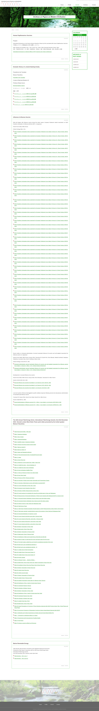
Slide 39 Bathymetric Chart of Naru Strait (23, 529)
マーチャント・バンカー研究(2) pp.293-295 (25, 99)
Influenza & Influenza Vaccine (21, 117)
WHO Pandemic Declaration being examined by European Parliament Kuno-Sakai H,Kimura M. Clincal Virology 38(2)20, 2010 (41, 204)
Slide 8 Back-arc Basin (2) (20, 449)
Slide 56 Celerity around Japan (21, 572)
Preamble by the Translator (19, 77)
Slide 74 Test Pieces (18, 620)
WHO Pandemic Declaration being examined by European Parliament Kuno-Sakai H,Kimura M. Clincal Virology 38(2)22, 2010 (41, 213)
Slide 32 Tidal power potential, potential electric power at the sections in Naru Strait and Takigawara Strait (37, 511)
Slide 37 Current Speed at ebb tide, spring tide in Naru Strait (27, 524)
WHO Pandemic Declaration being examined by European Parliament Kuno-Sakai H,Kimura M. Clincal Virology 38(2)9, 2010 (41, 157)
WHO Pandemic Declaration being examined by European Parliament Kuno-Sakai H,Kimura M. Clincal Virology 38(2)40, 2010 (41, 287)
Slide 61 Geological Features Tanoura (22, 585)
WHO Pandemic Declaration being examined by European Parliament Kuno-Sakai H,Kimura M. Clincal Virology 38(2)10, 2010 (41, 161)
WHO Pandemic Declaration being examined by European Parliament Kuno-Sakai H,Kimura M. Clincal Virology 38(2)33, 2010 (41, 258)
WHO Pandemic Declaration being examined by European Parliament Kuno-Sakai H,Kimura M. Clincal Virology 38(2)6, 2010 (41, 145)
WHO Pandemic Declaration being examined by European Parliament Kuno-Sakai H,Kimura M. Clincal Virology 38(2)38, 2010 (41, 279)
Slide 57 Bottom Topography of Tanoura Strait (24, 575)
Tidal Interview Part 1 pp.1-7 (20, 656)
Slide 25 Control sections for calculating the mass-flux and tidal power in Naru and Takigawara (35, 493)
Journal (77, 4)
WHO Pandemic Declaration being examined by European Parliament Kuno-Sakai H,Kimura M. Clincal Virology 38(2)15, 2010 (41, 182)
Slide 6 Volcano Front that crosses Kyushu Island (25, 444)
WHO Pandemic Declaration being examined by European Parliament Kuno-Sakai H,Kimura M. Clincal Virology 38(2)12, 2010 (41, 169)
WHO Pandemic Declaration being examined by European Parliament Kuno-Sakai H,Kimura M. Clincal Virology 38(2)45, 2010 (41, 310)
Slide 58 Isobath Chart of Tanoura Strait (23, 577)
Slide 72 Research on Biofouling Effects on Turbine (25, 615)
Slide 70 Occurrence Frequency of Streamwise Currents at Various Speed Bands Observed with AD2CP (37, 610)
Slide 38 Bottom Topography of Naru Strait (23, 526)
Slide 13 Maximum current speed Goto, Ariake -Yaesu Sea (27, 462)
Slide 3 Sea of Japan (19, 436)
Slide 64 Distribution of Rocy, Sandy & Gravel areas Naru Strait (28, 593)
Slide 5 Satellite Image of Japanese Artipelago (24, 442)
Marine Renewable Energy (20, 643)
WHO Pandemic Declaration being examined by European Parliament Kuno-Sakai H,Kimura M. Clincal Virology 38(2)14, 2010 (41, 178)
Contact (94, 4)
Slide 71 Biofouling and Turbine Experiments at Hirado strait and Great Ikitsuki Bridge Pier (34, 612)
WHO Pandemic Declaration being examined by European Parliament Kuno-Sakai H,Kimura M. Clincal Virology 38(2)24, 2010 (41, 221)
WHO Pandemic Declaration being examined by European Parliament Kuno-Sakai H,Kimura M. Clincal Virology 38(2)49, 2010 (41, 326)
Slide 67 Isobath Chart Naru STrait (21, 601)
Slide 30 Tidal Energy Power (20, 506)
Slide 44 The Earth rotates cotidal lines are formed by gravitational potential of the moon (33, 542)
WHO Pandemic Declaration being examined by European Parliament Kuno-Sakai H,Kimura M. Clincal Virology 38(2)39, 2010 (41, 283)
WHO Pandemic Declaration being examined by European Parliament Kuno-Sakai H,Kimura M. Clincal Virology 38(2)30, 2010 (41, 246)
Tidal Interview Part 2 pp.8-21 (21, 658)
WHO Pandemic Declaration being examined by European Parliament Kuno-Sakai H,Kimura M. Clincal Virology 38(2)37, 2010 (41, 275)
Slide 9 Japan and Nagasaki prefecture (22, 452)
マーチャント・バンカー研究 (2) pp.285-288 (25, 93)
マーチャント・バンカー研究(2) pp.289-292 (25, 96)
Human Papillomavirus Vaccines (22, 35)
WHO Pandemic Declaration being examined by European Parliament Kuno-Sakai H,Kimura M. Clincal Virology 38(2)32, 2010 (41, 254)
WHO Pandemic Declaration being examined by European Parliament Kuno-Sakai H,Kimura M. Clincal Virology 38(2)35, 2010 (41, 267)
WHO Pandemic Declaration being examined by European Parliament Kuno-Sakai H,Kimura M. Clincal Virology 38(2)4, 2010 (41, 136)
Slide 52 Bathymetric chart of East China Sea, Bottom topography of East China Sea (32, 562)
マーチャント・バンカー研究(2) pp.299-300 (23, 104)
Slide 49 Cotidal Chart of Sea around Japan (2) (24, 554)
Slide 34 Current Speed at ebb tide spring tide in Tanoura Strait (28, 516)
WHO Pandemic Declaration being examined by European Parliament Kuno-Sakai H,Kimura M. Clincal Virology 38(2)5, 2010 (41, 140)
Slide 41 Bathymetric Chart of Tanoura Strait (24, 534)
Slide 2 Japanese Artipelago (20, 434)
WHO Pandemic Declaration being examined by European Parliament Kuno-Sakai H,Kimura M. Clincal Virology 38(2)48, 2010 (41, 322)
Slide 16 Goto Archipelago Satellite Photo (23, 470)
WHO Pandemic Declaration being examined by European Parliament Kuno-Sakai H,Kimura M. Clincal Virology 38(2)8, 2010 (41, 153)
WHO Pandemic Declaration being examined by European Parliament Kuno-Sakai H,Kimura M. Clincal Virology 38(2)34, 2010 (41, 262)
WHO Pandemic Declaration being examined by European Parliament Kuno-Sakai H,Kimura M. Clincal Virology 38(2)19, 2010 (41, 200)
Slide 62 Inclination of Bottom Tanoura (22, 588)
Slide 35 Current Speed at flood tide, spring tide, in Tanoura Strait (28, 518)
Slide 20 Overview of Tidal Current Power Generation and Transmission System (31, 480)
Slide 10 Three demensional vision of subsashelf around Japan (28, 454)
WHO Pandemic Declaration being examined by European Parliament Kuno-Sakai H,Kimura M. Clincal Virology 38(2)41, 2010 (41, 291)
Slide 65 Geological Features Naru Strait (23, 595)
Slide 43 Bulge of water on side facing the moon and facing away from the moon (32, 539)
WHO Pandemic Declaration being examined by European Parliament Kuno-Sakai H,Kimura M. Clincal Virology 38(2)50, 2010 (41, 330)
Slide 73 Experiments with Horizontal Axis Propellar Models (27, 618)
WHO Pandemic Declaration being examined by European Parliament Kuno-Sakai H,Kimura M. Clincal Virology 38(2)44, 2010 (41, 306)
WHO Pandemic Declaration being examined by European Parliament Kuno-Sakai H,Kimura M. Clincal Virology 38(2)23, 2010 (41, 217)
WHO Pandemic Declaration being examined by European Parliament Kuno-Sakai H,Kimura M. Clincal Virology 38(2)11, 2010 (41, 165)
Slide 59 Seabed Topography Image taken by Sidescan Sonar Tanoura (29, 580)
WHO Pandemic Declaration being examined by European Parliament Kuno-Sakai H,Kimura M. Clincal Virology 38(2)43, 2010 (41, 300)
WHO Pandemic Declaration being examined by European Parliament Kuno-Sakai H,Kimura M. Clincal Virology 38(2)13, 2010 (41, 174)
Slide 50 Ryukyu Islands (19, 557)
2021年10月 (76, 59)
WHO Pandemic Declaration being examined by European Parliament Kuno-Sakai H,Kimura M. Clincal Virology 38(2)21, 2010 (41, 209)
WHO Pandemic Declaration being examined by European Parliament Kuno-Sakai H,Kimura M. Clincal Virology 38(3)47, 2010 (41, 318)
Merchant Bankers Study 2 (19, 85)
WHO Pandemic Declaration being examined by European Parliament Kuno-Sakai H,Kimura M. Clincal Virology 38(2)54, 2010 (41, 347)
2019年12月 (76, 64)
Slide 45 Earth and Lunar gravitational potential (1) (25, 544)
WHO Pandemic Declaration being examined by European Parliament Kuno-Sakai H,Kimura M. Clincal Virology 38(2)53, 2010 (41, 343)
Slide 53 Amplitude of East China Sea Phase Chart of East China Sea (29, 565)
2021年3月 (75, 61)
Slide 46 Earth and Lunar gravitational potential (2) (25, 547)
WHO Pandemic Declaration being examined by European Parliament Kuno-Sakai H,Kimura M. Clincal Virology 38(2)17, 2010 (41, 190)
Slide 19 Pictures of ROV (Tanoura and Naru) (24, 477)
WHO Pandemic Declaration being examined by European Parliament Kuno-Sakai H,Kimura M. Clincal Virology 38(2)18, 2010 (41, 194)
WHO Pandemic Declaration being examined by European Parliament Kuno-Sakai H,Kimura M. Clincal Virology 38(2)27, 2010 (41, 233)
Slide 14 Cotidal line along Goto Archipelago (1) (25, 465)
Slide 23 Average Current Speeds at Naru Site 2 (24, 488)
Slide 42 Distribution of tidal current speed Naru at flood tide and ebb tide (30, 536)
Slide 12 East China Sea (19, 459)
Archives (85, 4)
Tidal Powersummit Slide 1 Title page (22, 431)
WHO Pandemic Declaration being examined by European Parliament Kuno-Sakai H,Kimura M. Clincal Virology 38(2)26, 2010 (41, 229)
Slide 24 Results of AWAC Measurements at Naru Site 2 (26, 490)
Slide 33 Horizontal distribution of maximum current (25, 513)
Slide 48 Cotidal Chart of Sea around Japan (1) (24, 552)
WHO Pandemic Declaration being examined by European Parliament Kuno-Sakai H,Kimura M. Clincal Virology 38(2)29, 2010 (41, 242)
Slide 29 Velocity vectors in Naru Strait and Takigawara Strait (27, 503)
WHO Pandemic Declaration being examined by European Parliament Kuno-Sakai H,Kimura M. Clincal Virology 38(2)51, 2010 (41, 335)
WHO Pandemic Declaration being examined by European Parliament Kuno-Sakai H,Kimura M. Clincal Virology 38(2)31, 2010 (41, 250)
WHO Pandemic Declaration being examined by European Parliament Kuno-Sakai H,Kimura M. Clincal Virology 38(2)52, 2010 (41, 339)
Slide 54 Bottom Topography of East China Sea (24, 567)
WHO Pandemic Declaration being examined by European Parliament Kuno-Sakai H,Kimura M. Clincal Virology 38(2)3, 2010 (41, 132)
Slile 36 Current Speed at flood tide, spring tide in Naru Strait (27, 521)
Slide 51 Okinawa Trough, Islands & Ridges (24, 560)
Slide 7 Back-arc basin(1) (20, 447)
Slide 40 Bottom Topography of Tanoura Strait (24, 531)
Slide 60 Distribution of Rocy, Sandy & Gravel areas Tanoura (27, 583)
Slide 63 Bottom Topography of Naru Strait (23, 590)
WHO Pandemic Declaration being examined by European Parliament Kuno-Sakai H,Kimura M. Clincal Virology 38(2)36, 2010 (41, 271)
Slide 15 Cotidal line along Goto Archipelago (24, 467)
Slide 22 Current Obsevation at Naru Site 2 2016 (25, 485)
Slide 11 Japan (17, 457)
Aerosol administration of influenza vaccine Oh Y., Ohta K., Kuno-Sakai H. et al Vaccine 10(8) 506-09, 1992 (37, 402)
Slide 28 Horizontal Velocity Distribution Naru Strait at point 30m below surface (31, 501)
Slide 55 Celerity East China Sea (21, 570)
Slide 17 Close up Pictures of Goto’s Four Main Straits (26, 472)
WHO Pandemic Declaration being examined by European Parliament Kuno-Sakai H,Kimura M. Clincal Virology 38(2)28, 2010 (41, 238)
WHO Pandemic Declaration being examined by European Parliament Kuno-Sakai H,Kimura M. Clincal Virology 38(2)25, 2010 (41, 225)
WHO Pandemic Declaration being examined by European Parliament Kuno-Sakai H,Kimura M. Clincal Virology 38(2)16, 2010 (41, 186)
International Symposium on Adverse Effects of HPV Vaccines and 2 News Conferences (32, 51)
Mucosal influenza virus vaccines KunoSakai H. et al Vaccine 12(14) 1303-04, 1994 (32, 382)
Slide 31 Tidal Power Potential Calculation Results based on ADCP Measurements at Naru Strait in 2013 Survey (38, 508)
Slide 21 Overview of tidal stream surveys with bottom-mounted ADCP (29, 483)
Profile (69, 4)
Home (62, 4)
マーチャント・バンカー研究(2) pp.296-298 (25, 102)
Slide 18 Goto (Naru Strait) (20, 475)
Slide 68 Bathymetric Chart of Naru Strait (23, 603)
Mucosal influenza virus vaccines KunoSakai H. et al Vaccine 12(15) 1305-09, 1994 (32, 385)
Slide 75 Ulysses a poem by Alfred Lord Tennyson (25, 623)
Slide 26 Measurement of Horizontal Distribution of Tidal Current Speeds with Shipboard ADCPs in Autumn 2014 (39, 495)
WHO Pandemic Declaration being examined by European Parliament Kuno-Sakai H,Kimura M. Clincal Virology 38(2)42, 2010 (41, 296)
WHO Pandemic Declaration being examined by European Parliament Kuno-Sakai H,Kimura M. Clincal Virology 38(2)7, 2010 (41, 149)
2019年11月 (76, 67)
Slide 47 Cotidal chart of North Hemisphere (23, 549)
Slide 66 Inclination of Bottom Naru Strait (23, 598)
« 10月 (75, 48)
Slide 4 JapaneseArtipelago (20, 439)
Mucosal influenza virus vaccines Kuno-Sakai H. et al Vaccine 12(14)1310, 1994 (31, 387)
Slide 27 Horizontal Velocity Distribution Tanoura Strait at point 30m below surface (32, 498)
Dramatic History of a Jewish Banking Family (26, 67)
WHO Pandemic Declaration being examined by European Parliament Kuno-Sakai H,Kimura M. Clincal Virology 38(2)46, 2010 (41, 314)
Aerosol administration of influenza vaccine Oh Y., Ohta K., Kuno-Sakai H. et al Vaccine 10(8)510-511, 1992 (38, 404)
